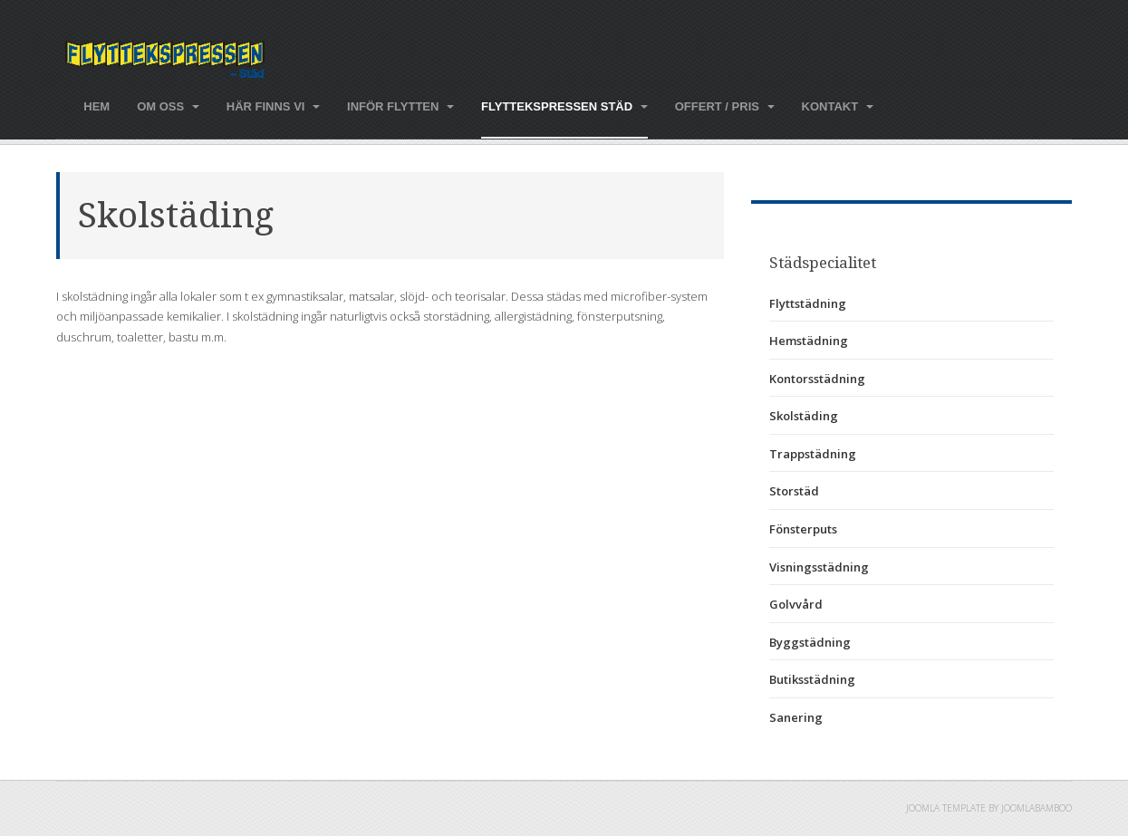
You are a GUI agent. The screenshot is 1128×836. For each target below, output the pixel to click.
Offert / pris (725, 106)
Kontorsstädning (817, 378)
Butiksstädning (812, 679)
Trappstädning (812, 454)
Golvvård (796, 604)
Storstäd (794, 491)
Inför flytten (400, 106)
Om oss (168, 106)
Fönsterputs (803, 529)
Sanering (796, 717)
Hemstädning (808, 340)
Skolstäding (176, 215)
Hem (96, 106)
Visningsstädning (819, 567)
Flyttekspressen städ (564, 106)
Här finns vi (273, 106)
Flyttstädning (807, 303)
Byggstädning (810, 642)
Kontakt (837, 106)
